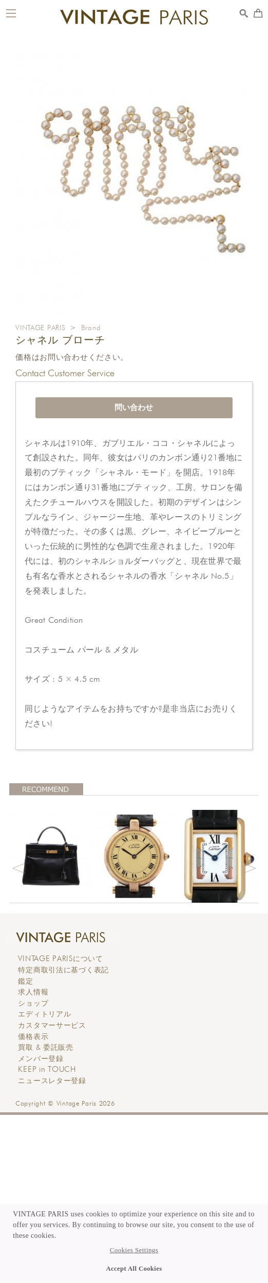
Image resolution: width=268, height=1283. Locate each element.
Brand (91, 327)
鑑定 (25, 981)
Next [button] (249, 866)
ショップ (33, 1003)
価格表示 (33, 1036)
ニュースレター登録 (52, 1080)
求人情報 (33, 992)
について (60, 958)
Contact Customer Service (64, 373)
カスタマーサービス (52, 1025)
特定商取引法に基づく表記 (63, 970)
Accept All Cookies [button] (134, 1268)
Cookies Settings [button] (134, 1250)
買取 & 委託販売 (45, 1047)
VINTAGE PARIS (40, 327)
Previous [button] (18, 866)
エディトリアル (44, 1014)
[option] (50, 856)
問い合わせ (133, 407)
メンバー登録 (40, 1058)
